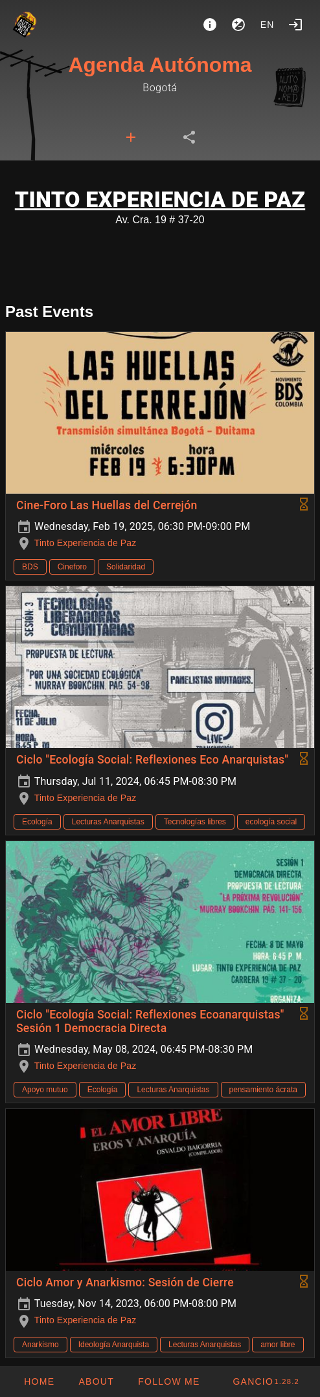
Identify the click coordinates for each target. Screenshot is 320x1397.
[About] (210, 24)
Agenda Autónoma (159, 64)
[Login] (295, 24)
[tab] (131, 137)
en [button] (267, 24)
